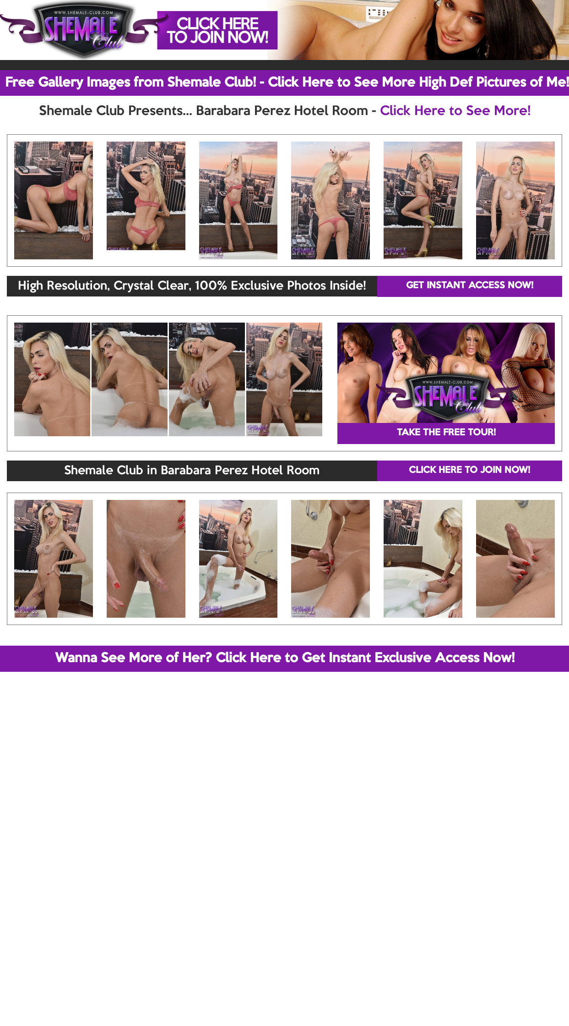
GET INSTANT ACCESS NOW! (469, 286)
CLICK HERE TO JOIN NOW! (469, 470)
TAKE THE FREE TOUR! (446, 433)
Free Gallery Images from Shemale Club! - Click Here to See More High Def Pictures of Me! (287, 83)
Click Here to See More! (455, 111)
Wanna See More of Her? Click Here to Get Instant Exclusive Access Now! (285, 658)
